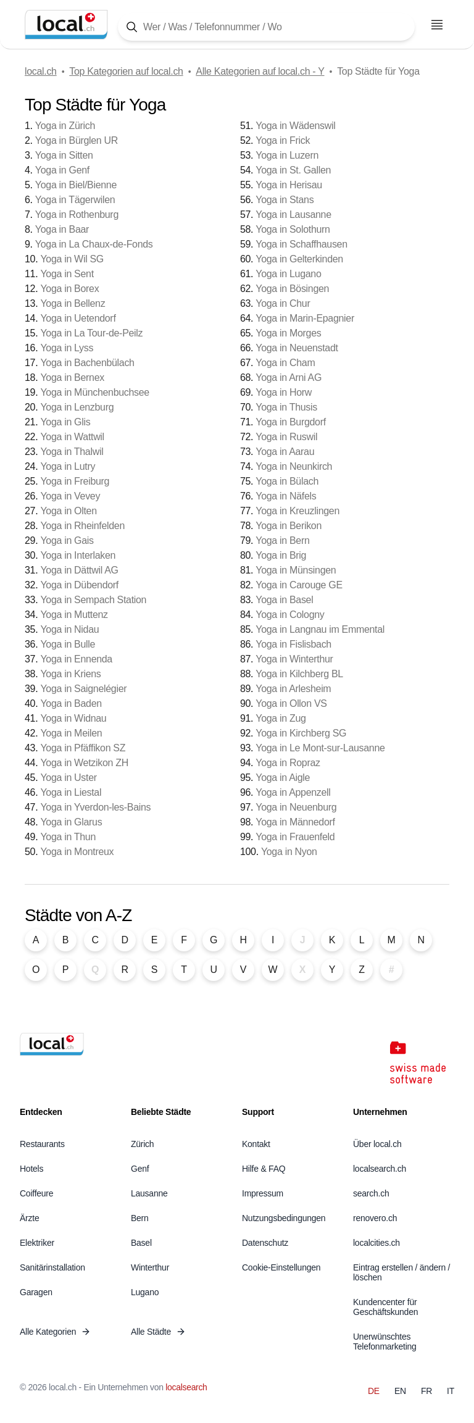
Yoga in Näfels (286, 496)
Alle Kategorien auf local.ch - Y (260, 71)
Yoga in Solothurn (293, 229)
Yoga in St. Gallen (293, 170)
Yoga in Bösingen (292, 288)
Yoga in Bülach (287, 481)
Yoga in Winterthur (294, 659)
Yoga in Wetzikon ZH (84, 762)
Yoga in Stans (285, 199)
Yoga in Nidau (69, 629)
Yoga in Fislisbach (293, 644)
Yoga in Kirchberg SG (301, 733)
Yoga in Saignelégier (83, 688)
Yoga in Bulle (67, 644)
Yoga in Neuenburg (296, 807)
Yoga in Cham (285, 362)
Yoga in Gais (66, 540)
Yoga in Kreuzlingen (297, 511)
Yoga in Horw (284, 392)
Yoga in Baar (62, 229)
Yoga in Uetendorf (77, 318)
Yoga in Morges (288, 333)
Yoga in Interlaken (77, 555)
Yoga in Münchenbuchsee (94, 392)
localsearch (186, 1387)
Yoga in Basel (284, 600)
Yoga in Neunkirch (294, 466)
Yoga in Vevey (70, 496)
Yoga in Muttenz (73, 614)
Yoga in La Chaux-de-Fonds (94, 244)
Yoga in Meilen (71, 733)
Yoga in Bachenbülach (87, 362)
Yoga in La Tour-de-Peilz (91, 333)
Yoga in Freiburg (74, 481)
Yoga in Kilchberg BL (299, 674)
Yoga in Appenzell (293, 792)
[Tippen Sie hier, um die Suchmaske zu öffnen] (266, 27)
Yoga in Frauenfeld (295, 837)
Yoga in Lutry (67, 466)
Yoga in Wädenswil (295, 125)
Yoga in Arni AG (289, 377)
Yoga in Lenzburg (77, 407)
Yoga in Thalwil (71, 451)
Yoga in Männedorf (295, 822)
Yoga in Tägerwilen (75, 199)
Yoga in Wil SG (72, 259)
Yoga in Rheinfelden (82, 525)
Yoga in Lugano (288, 274)
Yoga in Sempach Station (93, 600)
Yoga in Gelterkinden (299, 259)
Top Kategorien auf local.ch (126, 71)
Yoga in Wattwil (72, 437)
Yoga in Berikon (289, 525)
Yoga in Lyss (66, 348)
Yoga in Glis (65, 422)
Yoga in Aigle (283, 777)
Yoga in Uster (68, 777)
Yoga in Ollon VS (291, 703)
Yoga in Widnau (73, 718)
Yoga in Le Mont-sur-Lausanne (320, 748)
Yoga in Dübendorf (79, 585)
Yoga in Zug (281, 718)
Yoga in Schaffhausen (301, 244)
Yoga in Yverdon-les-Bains (95, 807)
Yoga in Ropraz (288, 762)
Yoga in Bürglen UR (76, 140)
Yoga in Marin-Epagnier (305, 318)
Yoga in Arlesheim (293, 688)
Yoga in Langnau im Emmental (320, 629)
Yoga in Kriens (70, 674)
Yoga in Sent (66, 274)
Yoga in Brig (281, 555)
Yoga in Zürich (65, 125)
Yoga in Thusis (286, 407)
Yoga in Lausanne (293, 214)
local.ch (41, 71)
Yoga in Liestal (70, 792)
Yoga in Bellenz (72, 303)
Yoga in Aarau (285, 451)
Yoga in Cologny (290, 614)
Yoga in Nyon (289, 851)
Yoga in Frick (283, 140)
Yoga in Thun (68, 837)
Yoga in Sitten (64, 155)
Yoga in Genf (62, 170)
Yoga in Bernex (72, 377)
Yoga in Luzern (287, 155)
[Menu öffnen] (437, 24)
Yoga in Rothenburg (76, 214)
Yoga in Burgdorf (291, 422)
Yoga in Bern (282, 540)
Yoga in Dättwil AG (79, 570)
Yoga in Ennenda (76, 659)
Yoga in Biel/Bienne (76, 185)
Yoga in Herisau (289, 185)
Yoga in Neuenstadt (297, 348)
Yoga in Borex (69, 288)
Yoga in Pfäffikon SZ (82, 748)
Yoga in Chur (283, 303)
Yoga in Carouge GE (299, 585)
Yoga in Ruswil (286, 437)
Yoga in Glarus (71, 822)
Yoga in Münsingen (296, 570)
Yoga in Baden (70, 703)
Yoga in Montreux (77, 851)
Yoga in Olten (68, 511)
